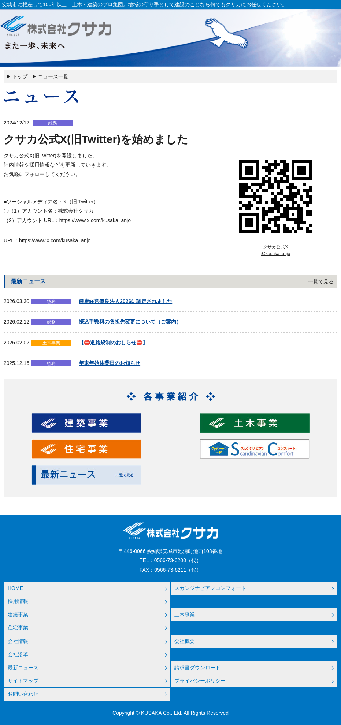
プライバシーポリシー (200, 681)
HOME (15, 588)
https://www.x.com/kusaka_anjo (54, 240)
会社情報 (18, 641)
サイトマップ (23, 681)
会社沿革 (18, 654)
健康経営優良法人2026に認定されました (125, 301)
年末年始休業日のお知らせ (109, 363)
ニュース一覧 (53, 76)
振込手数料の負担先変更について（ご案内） (130, 322)
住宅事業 (18, 628)
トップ (19, 76)
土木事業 (184, 614)
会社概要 (184, 641)
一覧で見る (321, 281)
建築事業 (18, 614)
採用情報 (18, 601)
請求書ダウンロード (197, 667)
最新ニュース (23, 667)
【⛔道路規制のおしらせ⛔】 (113, 342)
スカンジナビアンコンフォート (210, 588)
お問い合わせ (23, 694)
